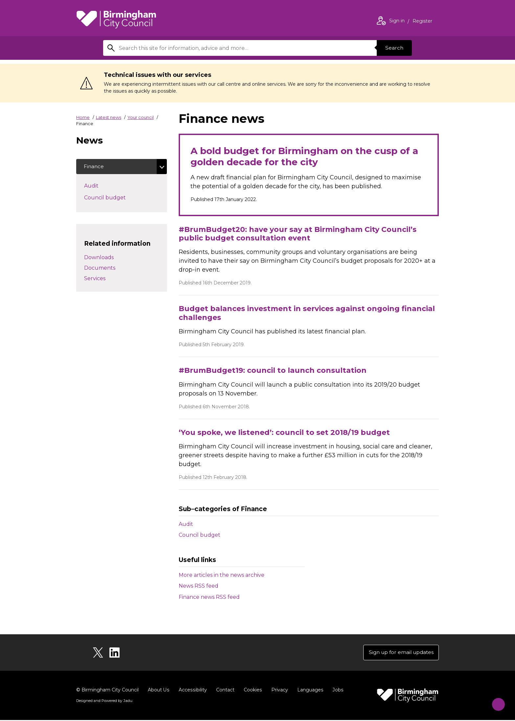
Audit (186, 523)
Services (94, 279)
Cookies (252, 691)
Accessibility (192, 691)
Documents (99, 268)
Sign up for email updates (399, 653)
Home (83, 117)
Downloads (99, 258)
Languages (309, 691)
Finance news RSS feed (209, 597)
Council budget (199, 534)
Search (393, 48)
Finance (94, 167)
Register (422, 21)
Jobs (336, 691)
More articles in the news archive (221, 575)
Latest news (108, 117)
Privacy (278, 691)
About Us (158, 691)
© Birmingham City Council (107, 691)
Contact (224, 691)
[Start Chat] (496, 702)
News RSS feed (198, 586)
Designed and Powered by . (104, 701)
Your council (140, 117)
